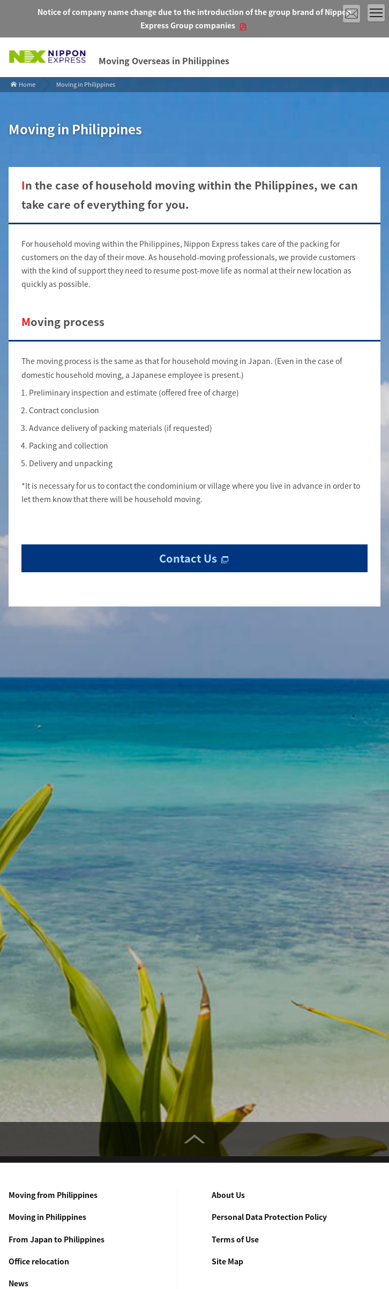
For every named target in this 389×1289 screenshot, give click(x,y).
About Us (228, 1194)
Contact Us (188, 558)
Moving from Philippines (53, 1194)
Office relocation (39, 1261)
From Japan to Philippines (56, 1239)
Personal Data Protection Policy (269, 1216)
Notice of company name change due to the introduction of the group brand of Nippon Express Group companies (194, 18)
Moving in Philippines (47, 1216)
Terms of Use (235, 1239)
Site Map (227, 1261)
